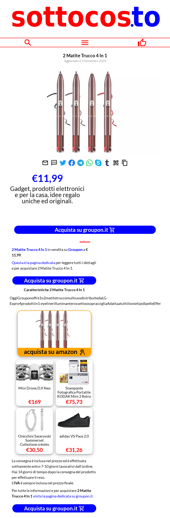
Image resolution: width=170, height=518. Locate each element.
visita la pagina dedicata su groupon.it (63, 496)
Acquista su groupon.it (85, 229)
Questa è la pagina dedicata (33, 262)
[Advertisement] (123, 196)
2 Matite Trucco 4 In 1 (29, 249)
